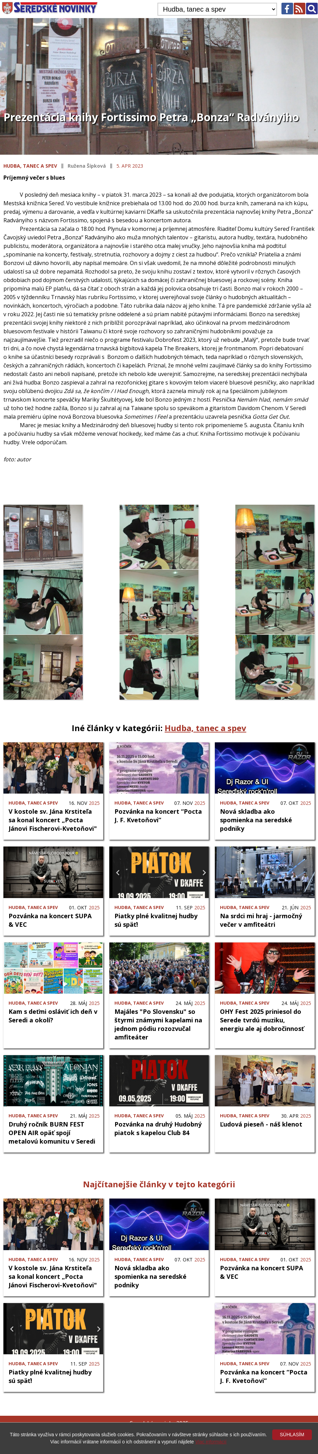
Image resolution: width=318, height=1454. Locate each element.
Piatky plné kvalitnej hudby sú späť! (155, 919)
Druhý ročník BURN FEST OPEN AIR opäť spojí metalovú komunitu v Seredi (52, 1132)
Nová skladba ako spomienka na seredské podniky (256, 819)
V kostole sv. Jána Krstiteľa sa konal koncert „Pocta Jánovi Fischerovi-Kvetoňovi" (53, 819)
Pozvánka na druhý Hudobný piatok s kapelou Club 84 (158, 1127)
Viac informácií (211, 1441)
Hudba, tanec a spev (30, 166)
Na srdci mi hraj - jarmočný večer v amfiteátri (261, 919)
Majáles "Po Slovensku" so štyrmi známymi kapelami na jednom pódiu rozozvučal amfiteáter (158, 1023)
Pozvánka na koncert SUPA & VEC (50, 919)
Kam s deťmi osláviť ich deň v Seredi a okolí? (53, 1015)
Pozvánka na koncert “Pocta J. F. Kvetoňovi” (158, 815)
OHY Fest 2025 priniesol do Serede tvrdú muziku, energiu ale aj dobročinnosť (262, 1019)
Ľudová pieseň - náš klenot (261, 1123)
